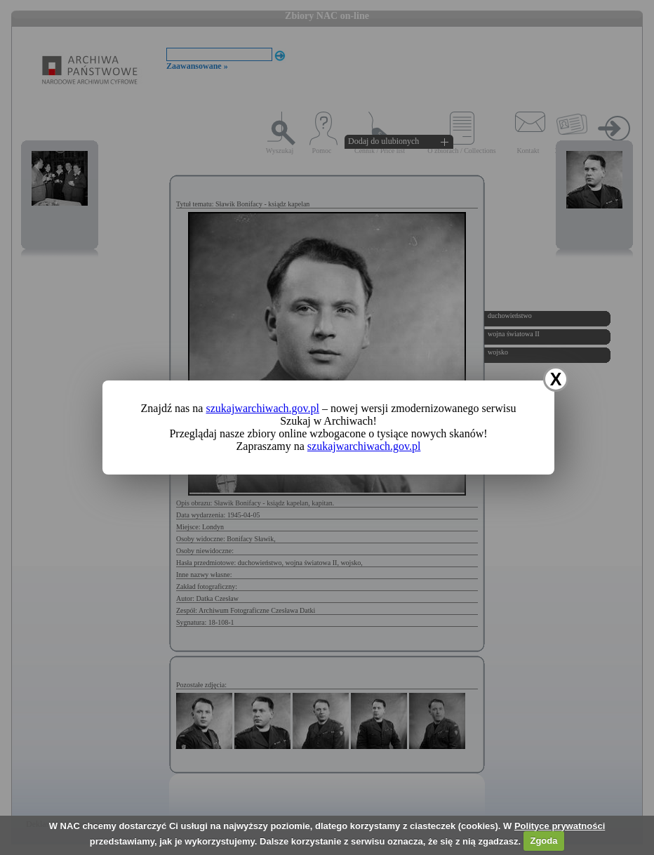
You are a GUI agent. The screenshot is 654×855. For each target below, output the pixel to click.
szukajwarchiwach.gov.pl (262, 408)
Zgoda (543, 840)
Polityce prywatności (559, 826)
